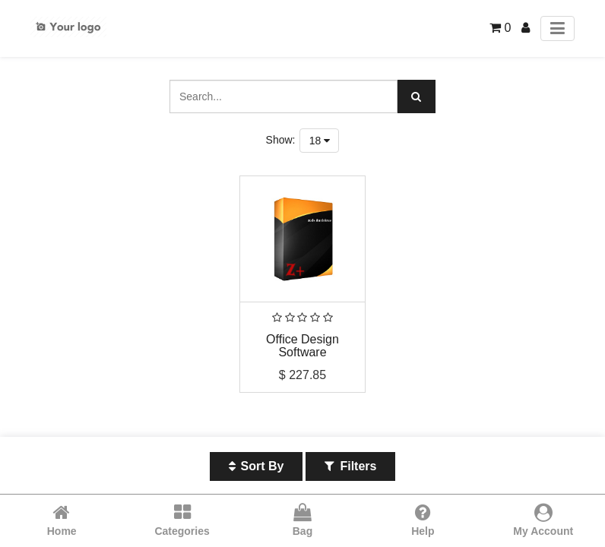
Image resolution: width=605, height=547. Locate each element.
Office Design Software (302, 346)
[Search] (417, 96)
